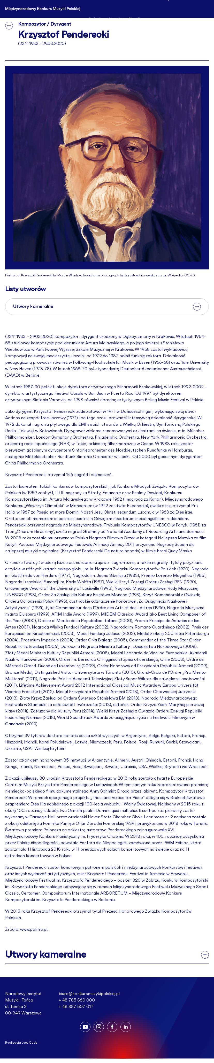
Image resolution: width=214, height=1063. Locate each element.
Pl (130, 19)
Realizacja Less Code (21, 1042)
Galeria (95, 19)
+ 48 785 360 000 (77, 1000)
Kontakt (115, 19)
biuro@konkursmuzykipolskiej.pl (89, 994)
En (139, 19)
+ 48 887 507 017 (76, 1007)
